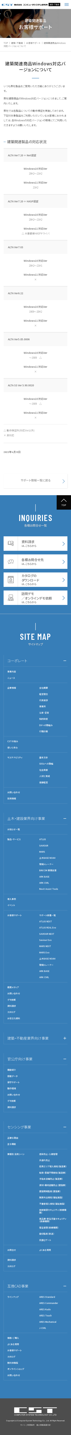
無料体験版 (12, 1363)
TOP (6, 42)
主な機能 (11, 1144)
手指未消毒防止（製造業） (51, 1179)
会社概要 (43, 688)
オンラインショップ (15, 1369)
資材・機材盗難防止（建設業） (52, 1185)
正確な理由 (12, 1138)
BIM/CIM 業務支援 (47, 870)
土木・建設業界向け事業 (26, 818)
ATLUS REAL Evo (47, 927)
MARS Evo (44, 952)
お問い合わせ (13, 792)
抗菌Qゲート (45, 1240)
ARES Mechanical (47, 1322)
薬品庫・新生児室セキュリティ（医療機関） (52, 1220)
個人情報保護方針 (43, 1425)
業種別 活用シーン (16, 1154)
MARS (42, 851)
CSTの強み (12, 741)
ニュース (11, 678)
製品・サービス (14, 839)
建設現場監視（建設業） (50, 1191)
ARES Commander (48, 1303)
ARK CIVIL (44, 883)
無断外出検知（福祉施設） (51, 1197)
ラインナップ (13, 1297)
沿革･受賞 (44, 712)
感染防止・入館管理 (48, 1154)
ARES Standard (47, 1297)
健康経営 (43, 782)
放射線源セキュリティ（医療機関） (52, 1211)
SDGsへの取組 (46, 763)
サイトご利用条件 (27, 1425)
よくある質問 (45, 1250)
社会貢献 (43, 770)
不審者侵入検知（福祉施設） (52, 1203)
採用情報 (11, 798)
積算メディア (13, 987)
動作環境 (11, 1088)
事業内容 (11, 671)
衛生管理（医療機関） (49, 1227)
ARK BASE (44, 876)
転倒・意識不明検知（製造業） (52, 1172)
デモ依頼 (11, 999)
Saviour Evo (45, 940)
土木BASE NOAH (47, 858)
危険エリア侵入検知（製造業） (53, 1166)
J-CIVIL (42, 1328)
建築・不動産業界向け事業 (28, 1038)
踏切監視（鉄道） (46, 1233)
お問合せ (11, 1250)
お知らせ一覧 (13, 829)
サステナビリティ (14, 757)
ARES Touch (45, 1315)
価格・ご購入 (13, 1338)
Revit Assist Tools (48, 889)
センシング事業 (19, 1127)
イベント (11, 905)
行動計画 (43, 731)
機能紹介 (11, 1070)
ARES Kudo (45, 1309)
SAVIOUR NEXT (46, 934)
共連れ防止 (44, 1160)
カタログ (11, 1012)
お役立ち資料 (13, 1018)
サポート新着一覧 (47, 915)
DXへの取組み (46, 725)
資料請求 (11, 1006)
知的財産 (43, 719)
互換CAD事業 (17, 1286)
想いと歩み (12, 747)
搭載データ (12, 1076)
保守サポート (13, 1082)
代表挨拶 (43, 700)
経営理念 (43, 694)
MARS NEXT (45, 946)
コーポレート (17, 660)
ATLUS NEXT (45, 921)
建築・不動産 (17, 42)
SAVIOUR (43, 845)
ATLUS (42, 839)
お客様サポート (33, 42)
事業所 (42, 706)
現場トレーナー (46, 864)
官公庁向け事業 (19, 1058)
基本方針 (43, 757)
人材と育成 (44, 776)
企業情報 (11, 688)
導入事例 (11, 899)
